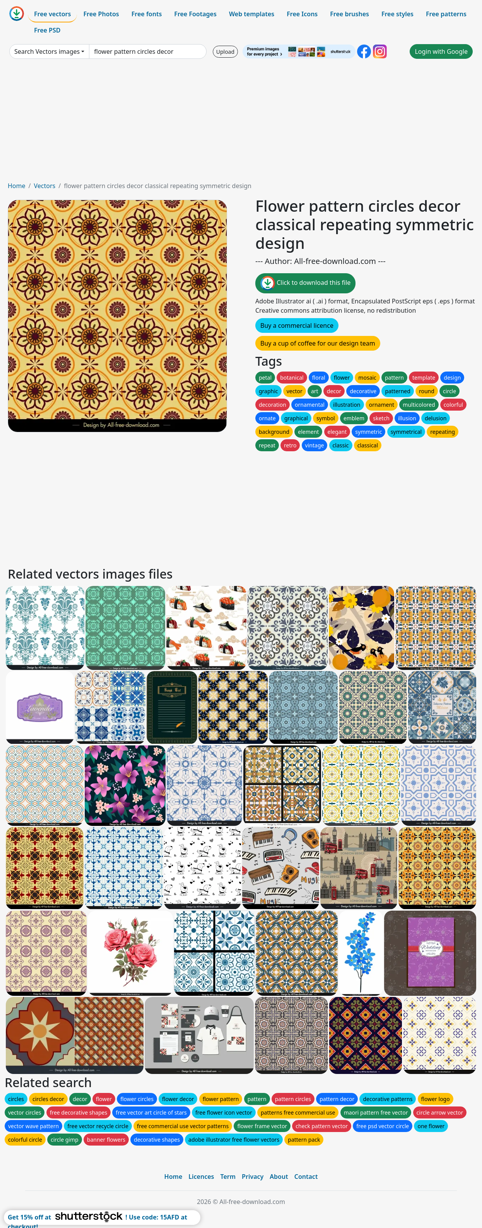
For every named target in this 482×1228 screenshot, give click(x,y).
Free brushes (349, 14)
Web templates (251, 14)
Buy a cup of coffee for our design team (317, 343)
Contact (306, 1176)
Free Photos (101, 14)
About (279, 1176)
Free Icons (302, 14)
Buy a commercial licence (296, 325)
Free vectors (52, 14)
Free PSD (47, 30)
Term (228, 1176)
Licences (201, 1176)
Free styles (397, 14)
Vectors (44, 186)
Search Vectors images (47, 51)
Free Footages (195, 14)
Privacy (252, 1176)
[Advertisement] (241, 123)
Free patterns (446, 14)
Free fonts (147, 14)
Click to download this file (305, 283)
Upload (225, 51)
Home (17, 186)
